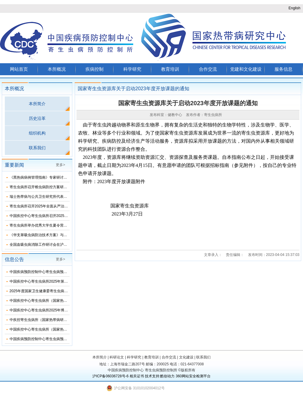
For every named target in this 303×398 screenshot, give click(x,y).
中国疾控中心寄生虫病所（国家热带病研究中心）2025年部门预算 (62, 300)
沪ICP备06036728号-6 (110, 376)
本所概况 (57, 69)
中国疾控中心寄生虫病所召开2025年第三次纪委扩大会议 (55, 216)
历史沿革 (37, 118)
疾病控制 (95, 69)
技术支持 (152, 376)
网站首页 (19, 69)
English (294, 8)
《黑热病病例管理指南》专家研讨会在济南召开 (47, 177)
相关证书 (137, 376)
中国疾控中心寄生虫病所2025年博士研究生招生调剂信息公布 (59, 310)
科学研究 (132, 69)
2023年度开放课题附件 (121, 181)
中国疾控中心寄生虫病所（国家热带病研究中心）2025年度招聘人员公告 (68, 329)
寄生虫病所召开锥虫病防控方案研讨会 (40, 187)
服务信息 (283, 69)
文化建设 (186, 357)
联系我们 (37, 147)
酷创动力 (167, 376)
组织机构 (37, 133)
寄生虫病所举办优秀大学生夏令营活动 (40, 225)
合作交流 (208, 69)
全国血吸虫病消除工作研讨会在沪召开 (40, 244)
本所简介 (37, 103)
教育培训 (170, 69)
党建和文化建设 (246, 69)
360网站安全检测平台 (193, 376)
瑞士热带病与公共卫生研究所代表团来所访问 (46, 197)
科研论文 (117, 357)
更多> (60, 165)
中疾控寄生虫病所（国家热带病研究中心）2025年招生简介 (57, 320)
